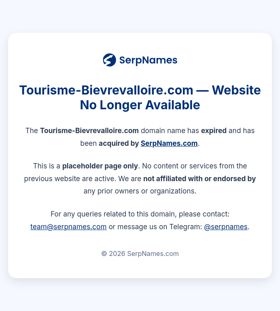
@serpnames (226, 227)
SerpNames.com (169, 143)
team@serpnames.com (68, 227)
